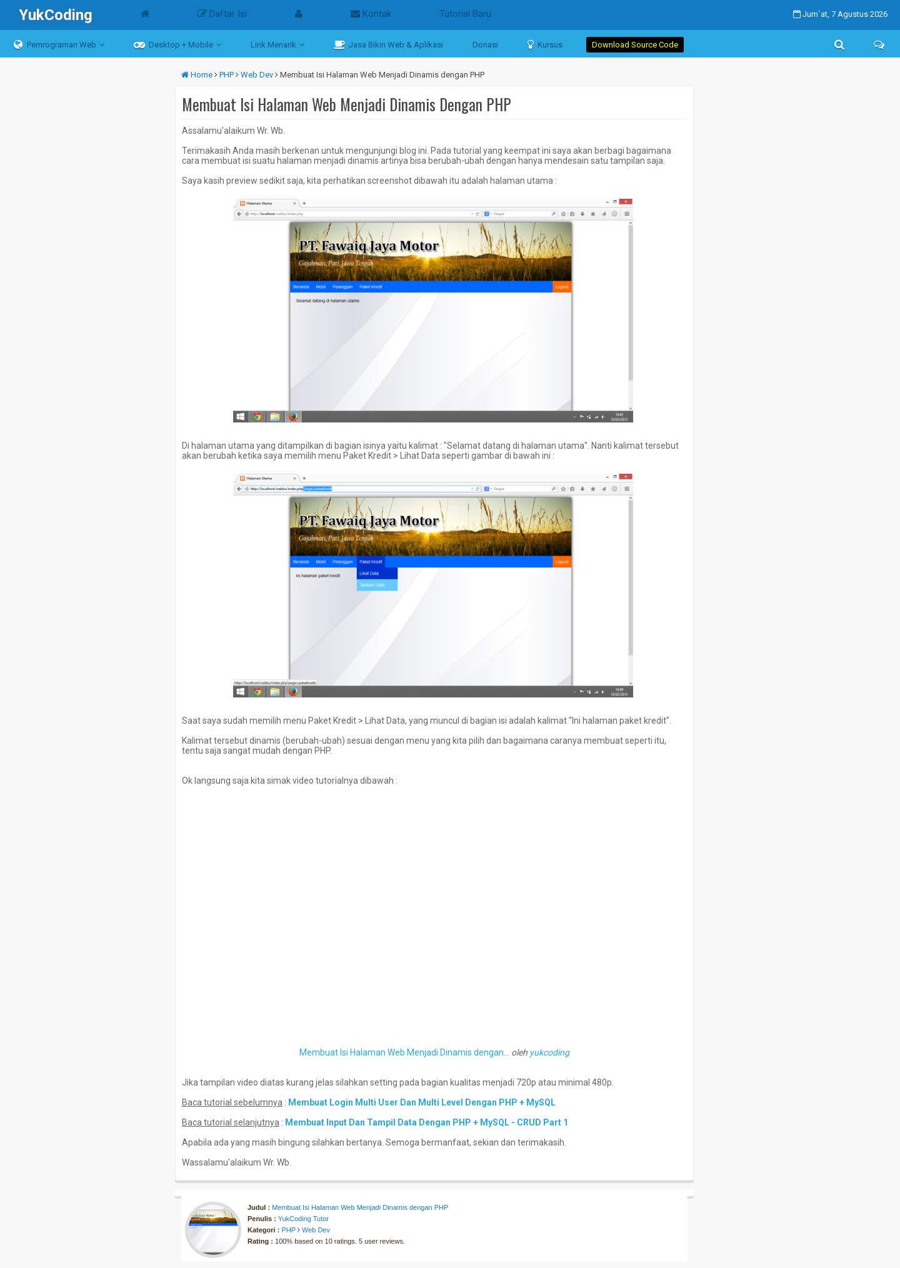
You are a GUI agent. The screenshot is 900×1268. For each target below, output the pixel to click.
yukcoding (549, 1052)
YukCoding (55, 15)
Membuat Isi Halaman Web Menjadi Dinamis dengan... (404, 1052)
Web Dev (316, 1230)
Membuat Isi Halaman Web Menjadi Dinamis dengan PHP (360, 1207)
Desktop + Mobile (173, 44)
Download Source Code (635, 44)
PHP (288, 1230)
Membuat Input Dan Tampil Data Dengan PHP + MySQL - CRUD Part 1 (426, 1122)
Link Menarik (273, 44)
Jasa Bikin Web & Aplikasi (388, 44)
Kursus (545, 44)
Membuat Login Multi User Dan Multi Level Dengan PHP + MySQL (422, 1102)
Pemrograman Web (55, 44)
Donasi (485, 44)
